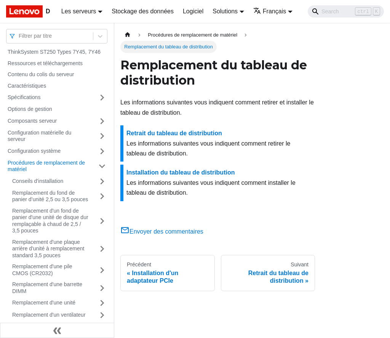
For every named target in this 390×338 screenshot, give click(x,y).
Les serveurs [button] (78, 11)
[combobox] (19, 36)
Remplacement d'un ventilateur (49, 315)
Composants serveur (32, 121)
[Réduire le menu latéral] (57, 330)
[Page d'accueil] (127, 35)
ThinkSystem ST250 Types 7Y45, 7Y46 (54, 52)
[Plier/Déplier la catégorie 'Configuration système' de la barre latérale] (102, 151)
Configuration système (34, 151)
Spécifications (24, 97)
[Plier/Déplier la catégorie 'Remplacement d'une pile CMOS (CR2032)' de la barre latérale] (102, 270)
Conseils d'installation (37, 181)
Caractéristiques (27, 86)
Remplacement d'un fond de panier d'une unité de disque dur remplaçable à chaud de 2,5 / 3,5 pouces (50, 221)
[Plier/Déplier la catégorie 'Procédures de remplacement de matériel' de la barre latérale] (102, 166)
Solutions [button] (225, 11)
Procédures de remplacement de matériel (46, 166)
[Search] (346, 11)
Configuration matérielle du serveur (39, 136)
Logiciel (193, 11)
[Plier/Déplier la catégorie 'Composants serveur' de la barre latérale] (102, 121)
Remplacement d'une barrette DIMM (47, 287)
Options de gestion (30, 109)
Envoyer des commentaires (161, 231)
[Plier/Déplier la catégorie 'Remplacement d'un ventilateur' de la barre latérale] (102, 315)
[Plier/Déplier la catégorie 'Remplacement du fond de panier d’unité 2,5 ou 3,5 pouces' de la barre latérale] (102, 196)
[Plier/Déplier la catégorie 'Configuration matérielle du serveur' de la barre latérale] (102, 136)
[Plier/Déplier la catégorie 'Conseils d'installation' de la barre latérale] (102, 181)
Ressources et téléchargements (45, 63)
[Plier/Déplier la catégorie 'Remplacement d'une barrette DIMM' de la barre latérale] (102, 288)
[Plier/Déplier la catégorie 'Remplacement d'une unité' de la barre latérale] (102, 303)
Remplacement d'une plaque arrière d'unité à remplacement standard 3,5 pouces (48, 248)
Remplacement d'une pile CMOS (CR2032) (42, 269)
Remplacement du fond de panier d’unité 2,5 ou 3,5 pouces (50, 196)
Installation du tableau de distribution (180, 172)
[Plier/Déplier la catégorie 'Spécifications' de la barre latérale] (102, 97)
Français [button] (269, 11)
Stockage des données (143, 11)
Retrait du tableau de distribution (174, 133)
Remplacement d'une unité (43, 303)
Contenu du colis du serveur (41, 74)
